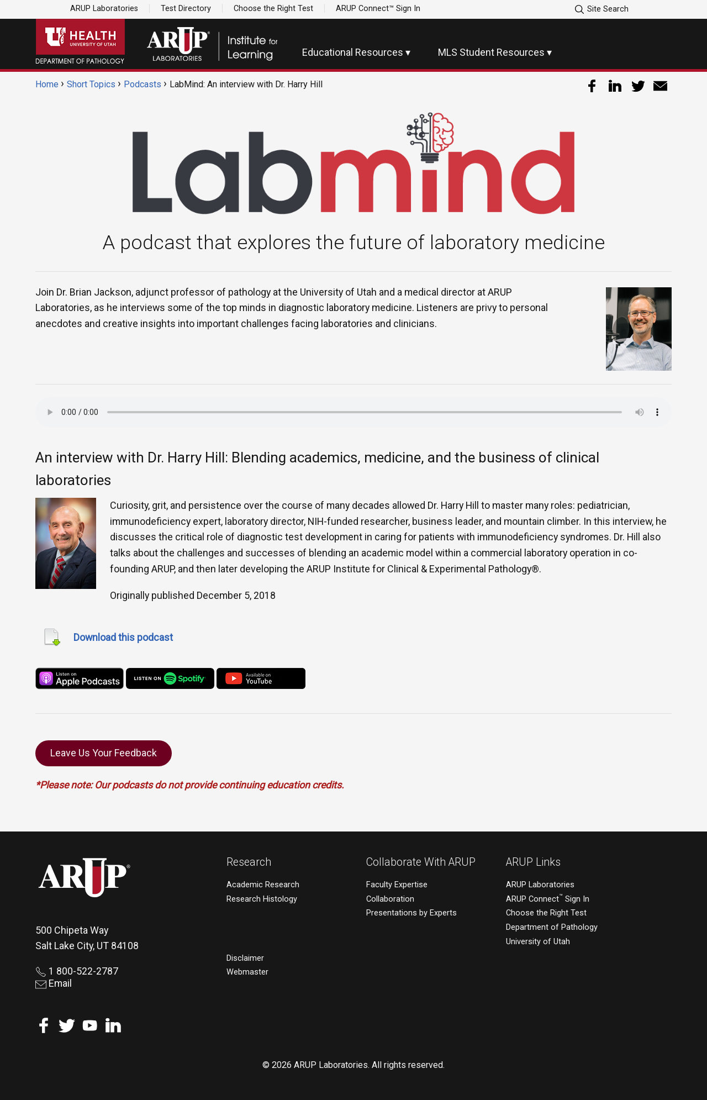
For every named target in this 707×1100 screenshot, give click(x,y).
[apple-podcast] (79, 677)
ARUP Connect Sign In (547, 899)
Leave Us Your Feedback (103, 753)
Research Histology (261, 899)
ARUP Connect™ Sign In (378, 8)
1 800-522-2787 (76, 971)
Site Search (601, 9)
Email (53, 983)
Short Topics (91, 84)
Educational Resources (352, 52)
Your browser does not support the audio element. (353, 412)
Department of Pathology (552, 927)
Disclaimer (245, 958)
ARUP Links (533, 862)
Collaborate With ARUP (421, 862)
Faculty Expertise (397, 885)
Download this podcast (123, 637)
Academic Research (262, 885)
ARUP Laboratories (104, 8)
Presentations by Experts (411, 913)
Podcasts (142, 84)
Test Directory (186, 8)
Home (47, 84)
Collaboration (390, 899)
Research (248, 862)
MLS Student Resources (491, 52)
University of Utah (538, 941)
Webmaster (247, 972)
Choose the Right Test (273, 8)
